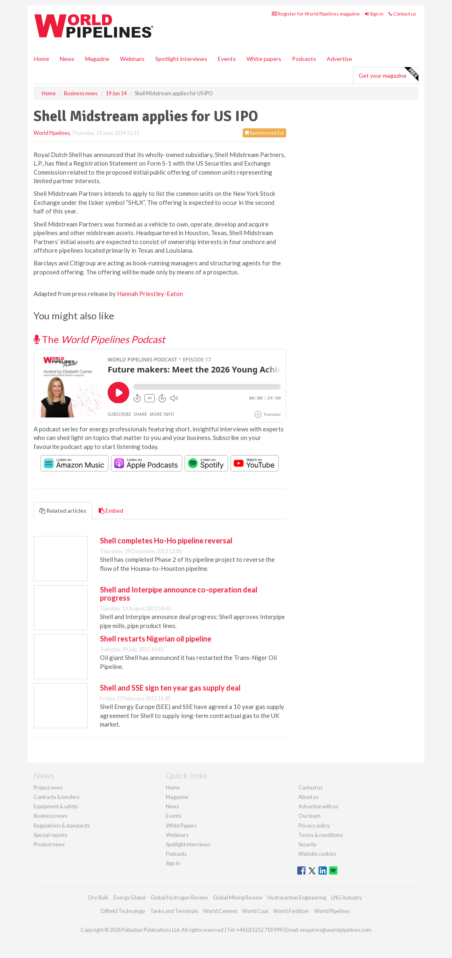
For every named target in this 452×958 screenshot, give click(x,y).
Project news (48, 787)
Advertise (339, 58)
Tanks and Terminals (174, 911)
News (172, 806)
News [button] (67, 58)
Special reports (50, 835)
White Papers (181, 825)
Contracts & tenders (56, 797)
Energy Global (129, 897)
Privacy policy (314, 825)
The (99, 339)
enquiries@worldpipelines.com (335, 930)
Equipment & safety (56, 806)
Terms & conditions (320, 835)
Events (227, 58)
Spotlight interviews (181, 58)
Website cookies (317, 853)
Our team (309, 815)
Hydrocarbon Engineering (296, 897)
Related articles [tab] (62, 510)
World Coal (255, 911)
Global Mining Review (237, 897)
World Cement (220, 911)
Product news (49, 844)
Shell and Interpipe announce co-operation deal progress (179, 593)
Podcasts (304, 58)
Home (41, 58)
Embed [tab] (111, 510)
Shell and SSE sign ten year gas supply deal (170, 687)
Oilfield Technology (122, 911)
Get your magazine (388, 74)
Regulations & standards (62, 825)
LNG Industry (346, 897)
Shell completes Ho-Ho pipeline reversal (166, 540)
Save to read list (264, 133)
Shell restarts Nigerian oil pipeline (155, 638)
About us (308, 797)
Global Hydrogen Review (179, 897)
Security (307, 844)
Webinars (132, 58)
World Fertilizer (291, 911)
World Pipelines (52, 133)
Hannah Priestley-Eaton (150, 293)
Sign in (374, 13)
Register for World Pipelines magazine (316, 13)
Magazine (97, 58)
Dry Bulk (98, 897)
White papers (263, 58)
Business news (50, 815)
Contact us (402, 13)
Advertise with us (318, 806)
